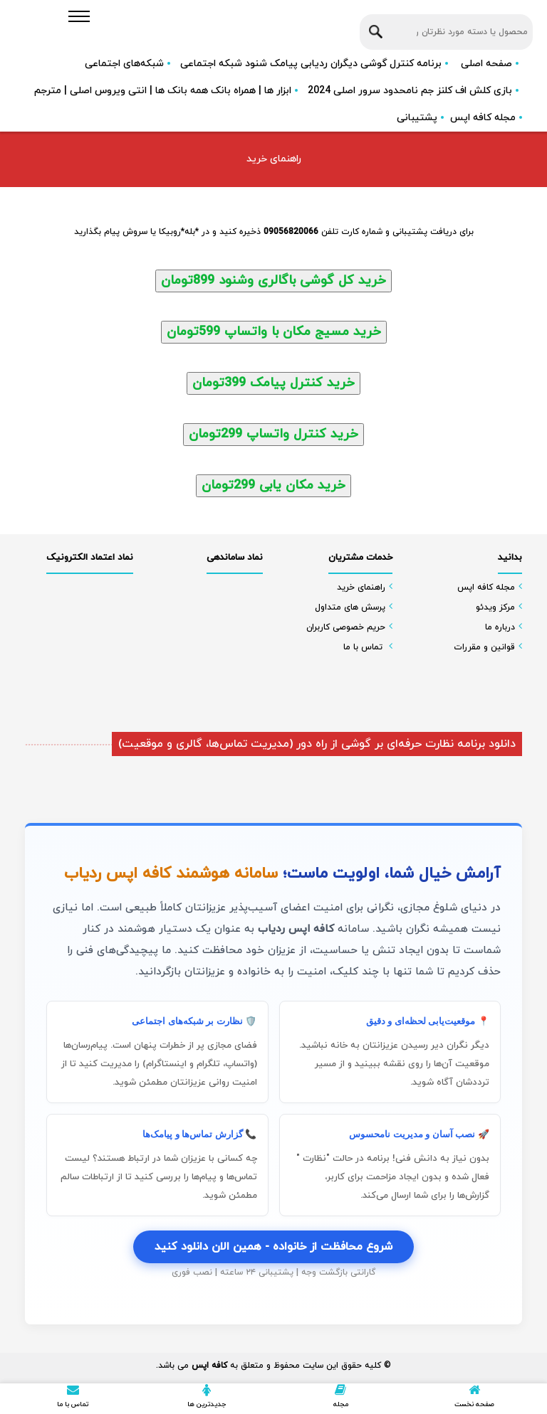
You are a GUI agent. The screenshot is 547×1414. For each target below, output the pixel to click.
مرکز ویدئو (495, 607)
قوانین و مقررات (484, 647)
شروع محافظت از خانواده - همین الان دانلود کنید (273, 1247)
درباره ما (500, 627)
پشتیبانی (417, 117)
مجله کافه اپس (483, 117)
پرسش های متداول (350, 607)
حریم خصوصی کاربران (345, 627)
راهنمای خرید (361, 587)
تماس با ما (362, 647)
